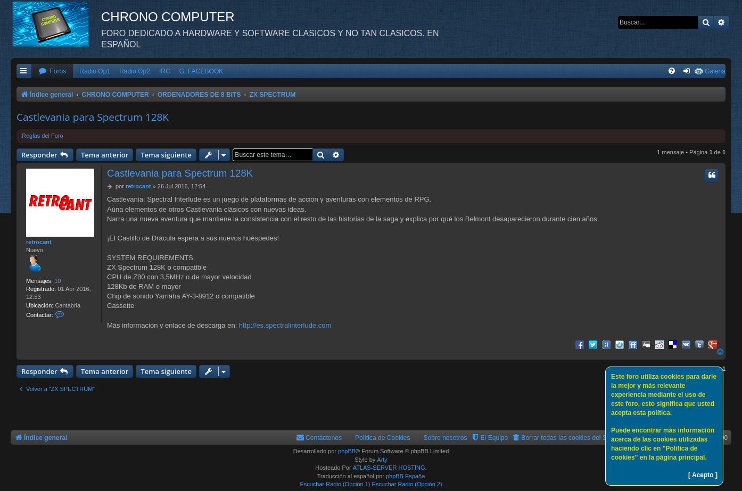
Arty (382, 459)
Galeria (715, 71)
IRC (164, 71)
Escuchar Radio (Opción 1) (335, 484)
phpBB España (405, 476)
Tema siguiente (166, 155)
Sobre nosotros (445, 438)
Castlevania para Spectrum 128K (93, 117)
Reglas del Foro (42, 135)
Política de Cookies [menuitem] (382, 438)
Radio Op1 (94, 71)
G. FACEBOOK (201, 71)
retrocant (39, 242)
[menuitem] (52, 71)
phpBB (347, 451)
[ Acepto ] (703, 475)
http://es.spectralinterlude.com (285, 325)
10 (57, 281)
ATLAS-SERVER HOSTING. (390, 467)
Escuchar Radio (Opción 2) (407, 484)
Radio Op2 (134, 71)
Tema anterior (104, 155)
